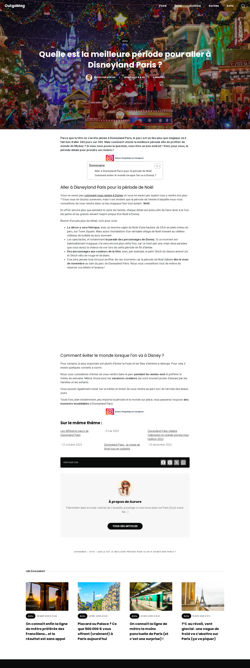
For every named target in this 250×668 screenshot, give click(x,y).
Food (162, 6)
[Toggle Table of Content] (155, 166)
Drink (178, 6)
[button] (243, 6)
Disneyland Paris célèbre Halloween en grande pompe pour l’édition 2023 (168, 435)
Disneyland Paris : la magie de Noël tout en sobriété (122, 446)
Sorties (214, 6)
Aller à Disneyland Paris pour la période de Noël (123, 171)
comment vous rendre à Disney (103, 195)
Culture (195, 6)
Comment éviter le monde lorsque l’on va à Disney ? (126, 175)
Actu (230, 6)
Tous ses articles (125, 526)
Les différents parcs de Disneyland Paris (74, 433)
